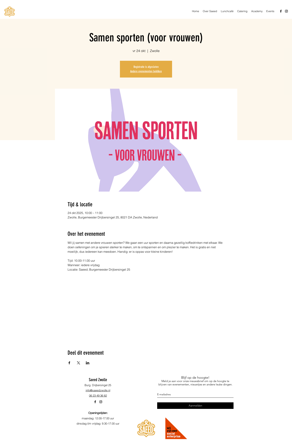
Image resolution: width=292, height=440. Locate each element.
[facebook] (281, 11)
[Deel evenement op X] (78, 362)
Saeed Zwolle (98, 379)
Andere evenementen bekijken (146, 71)
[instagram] (286, 11)
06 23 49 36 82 (98, 395)
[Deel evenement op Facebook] (69, 362)
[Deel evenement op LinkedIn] (87, 362)
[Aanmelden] (195, 405)
